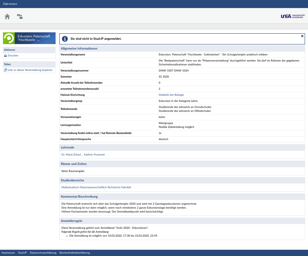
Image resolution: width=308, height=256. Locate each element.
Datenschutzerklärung (43, 252)
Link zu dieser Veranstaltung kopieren (30, 70)
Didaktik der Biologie (171, 95)
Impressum (8, 252)
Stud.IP (22, 252)
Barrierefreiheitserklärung (75, 252)
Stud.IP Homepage (293, 13)
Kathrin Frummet (94, 154)
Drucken (13, 55)
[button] (302, 36)
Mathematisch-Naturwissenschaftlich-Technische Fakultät (96, 187)
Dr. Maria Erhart (71, 154)
